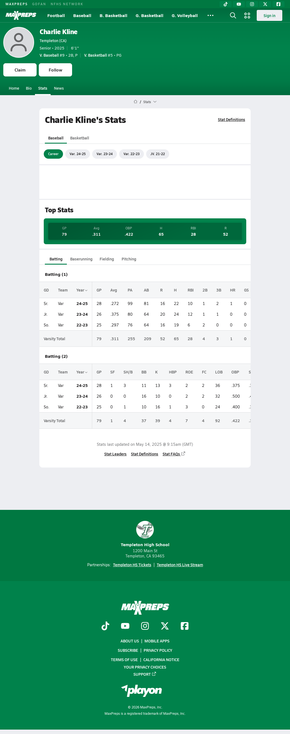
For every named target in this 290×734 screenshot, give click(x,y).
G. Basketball (149, 15)
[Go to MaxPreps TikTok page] (105, 626)
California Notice (161, 659)
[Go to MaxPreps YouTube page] (125, 626)
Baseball (82, 15)
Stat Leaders (115, 453)
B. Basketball (113, 15)
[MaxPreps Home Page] (135, 101)
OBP (235, 371)
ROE (189, 371)
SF (112, 371)
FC (204, 371)
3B (218, 289)
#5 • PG (102, 55)
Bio (29, 88)
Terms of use (124, 659)
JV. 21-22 (158, 154)
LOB (219, 371)
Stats (42, 88)
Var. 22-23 (131, 154)
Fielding (107, 259)
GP (99, 289)
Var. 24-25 (78, 154)
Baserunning (81, 259)
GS (246, 289)
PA (130, 289)
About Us (130, 641)
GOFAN (39, 4)
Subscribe (128, 650)
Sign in (269, 15)
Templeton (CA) (53, 40)
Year (81, 289)
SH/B (128, 371)
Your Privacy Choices (145, 667)
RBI (191, 289)
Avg (113, 289)
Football (56, 15)
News (59, 88)
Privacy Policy (158, 650)
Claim (20, 70)
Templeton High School (145, 534)
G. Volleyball (185, 15)
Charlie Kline (59, 31)
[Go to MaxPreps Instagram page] (145, 626)
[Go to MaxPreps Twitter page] (164, 626)
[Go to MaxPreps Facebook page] (184, 626)
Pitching (129, 259)
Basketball (79, 138)
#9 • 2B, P (59, 55)
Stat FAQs (174, 453)
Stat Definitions (231, 119)
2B (205, 289)
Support (145, 674)
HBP (173, 371)
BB (143, 371)
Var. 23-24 (105, 154)
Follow (55, 70)
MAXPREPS (17, 4)
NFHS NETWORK (67, 4)
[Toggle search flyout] (233, 15)
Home (14, 88)
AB (146, 289)
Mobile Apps (156, 641)
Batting (56, 259)
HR (232, 289)
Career (53, 154)
